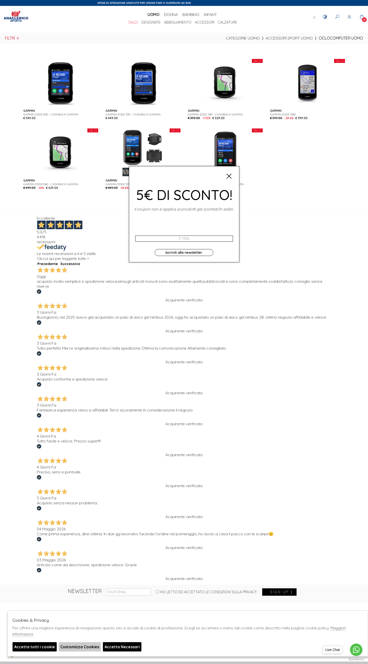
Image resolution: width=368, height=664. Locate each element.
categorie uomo (243, 38)
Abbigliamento (177, 23)
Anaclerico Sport (16, 22)
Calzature (227, 23)
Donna (171, 14)
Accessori (204, 23)
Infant (210, 14)
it (314, 17)
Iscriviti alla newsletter (183, 252)
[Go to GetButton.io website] (356, 659)
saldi (133, 23)
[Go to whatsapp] (356, 650)
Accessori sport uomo (289, 38)
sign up (281, 592)
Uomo (153, 14)
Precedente (47, 264)
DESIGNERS (151, 23)
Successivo (70, 264)
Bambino (190, 14)
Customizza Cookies (79, 646)
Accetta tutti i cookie (34, 646)
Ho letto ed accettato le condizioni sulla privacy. (206, 592)
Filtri (12, 38)
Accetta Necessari (122, 646)
